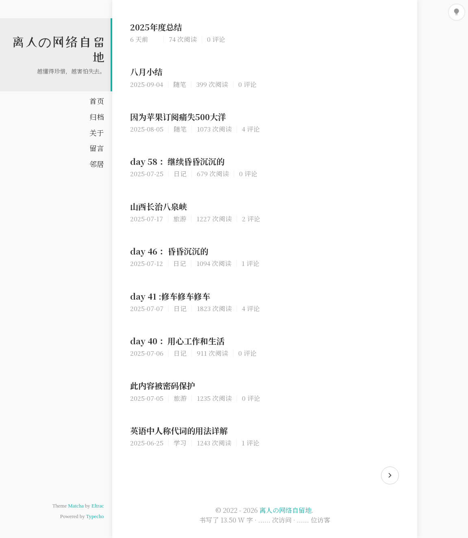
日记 (180, 173)
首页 (96, 101)
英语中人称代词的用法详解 (179, 430)
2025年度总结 (156, 27)
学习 (180, 442)
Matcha (75, 506)
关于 (96, 132)
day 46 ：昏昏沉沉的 (169, 251)
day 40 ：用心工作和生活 (177, 341)
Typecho (95, 516)
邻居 (96, 164)
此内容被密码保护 (162, 385)
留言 (96, 148)
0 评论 (216, 39)
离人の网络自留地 (285, 510)
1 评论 (250, 263)
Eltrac (97, 506)
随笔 (179, 84)
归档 (96, 117)
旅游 (179, 218)
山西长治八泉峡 (158, 206)
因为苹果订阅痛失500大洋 (178, 117)
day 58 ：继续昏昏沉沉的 (177, 161)
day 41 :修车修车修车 (170, 296)
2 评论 (251, 218)
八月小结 (146, 72)
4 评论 (251, 128)
